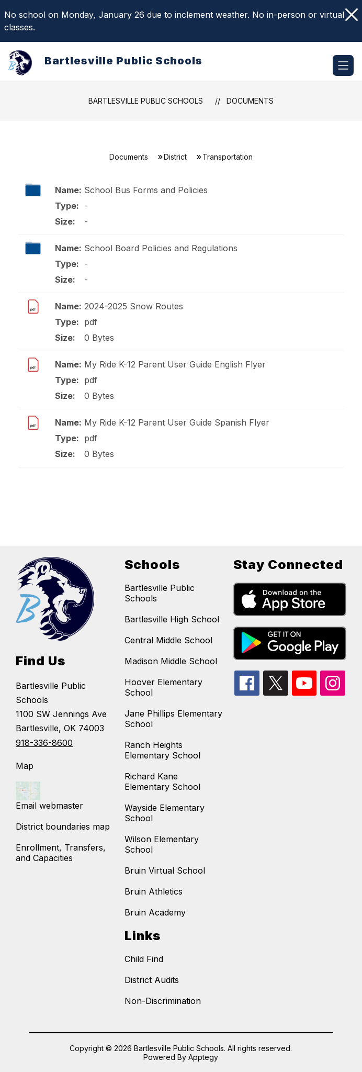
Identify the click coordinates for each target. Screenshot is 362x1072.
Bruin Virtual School (165, 870)
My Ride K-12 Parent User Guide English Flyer (175, 364)
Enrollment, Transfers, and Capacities (61, 852)
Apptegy (203, 1057)
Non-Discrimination (163, 1001)
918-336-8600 (44, 743)
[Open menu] (343, 65)
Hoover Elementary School (163, 687)
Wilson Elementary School (162, 844)
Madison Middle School (171, 661)
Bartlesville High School (172, 619)
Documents (250, 100)
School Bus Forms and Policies (146, 190)
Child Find (144, 959)
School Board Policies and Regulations (160, 248)
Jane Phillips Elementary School (173, 718)
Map (24, 766)
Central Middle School (168, 640)
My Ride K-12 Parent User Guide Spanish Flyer (176, 422)
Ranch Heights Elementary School (162, 750)
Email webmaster (49, 805)
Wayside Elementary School (165, 812)
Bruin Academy (155, 912)
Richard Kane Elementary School (162, 781)
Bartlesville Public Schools (145, 100)
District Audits (152, 980)
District (175, 156)
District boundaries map (63, 826)
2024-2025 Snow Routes (133, 306)
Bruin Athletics (154, 891)
